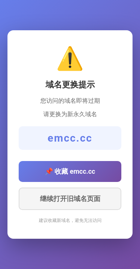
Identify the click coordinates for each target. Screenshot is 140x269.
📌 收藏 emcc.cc (70, 171)
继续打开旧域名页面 (70, 198)
